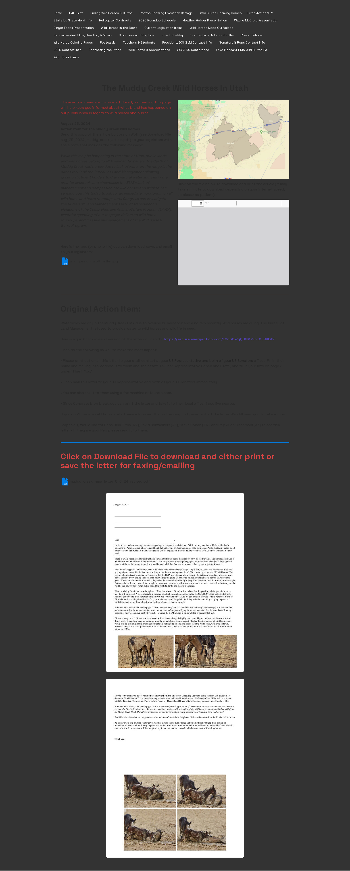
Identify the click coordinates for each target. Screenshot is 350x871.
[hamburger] (43, 13)
